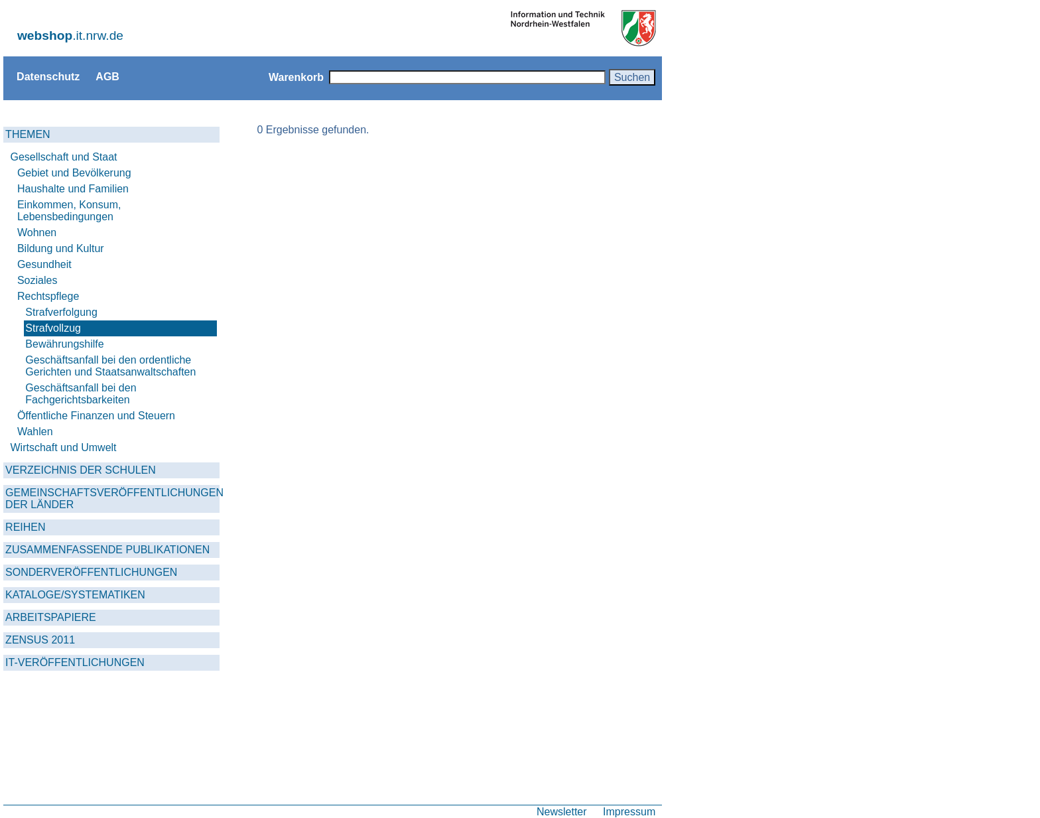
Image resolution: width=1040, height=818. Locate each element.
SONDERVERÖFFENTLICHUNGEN (91, 572)
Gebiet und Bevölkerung (74, 172)
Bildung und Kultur (60, 248)
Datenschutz (48, 76)
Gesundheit (44, 264)
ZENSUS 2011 (40, 640)
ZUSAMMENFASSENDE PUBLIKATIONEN (107, 549)
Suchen (632, 77)
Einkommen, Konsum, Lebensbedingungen (69, 210)
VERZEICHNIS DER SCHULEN (80, 470)
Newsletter (562, 811)
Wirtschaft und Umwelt (64, 447)
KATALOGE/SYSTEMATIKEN (75, 594)
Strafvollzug (53, 328)
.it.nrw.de (70, 35)
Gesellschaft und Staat (64, 157)
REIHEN (25, 527)
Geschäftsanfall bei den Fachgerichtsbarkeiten (80, 393)
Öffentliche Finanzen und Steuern (96, 415)
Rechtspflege (48, 296)
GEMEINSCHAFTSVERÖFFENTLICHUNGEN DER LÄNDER (112, 498)
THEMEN (27, 134)
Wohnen (36, 232)
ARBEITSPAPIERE (50, 617)
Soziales (37, 280)
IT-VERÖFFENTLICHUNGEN (75, 662)
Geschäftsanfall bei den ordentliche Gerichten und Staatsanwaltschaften (110, 365)
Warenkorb (296, 77)
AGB (107, 76)
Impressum (629, 811)
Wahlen (35, 431)
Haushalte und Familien (73, 188)
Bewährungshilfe (64, 344)
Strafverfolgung (61, 312)
